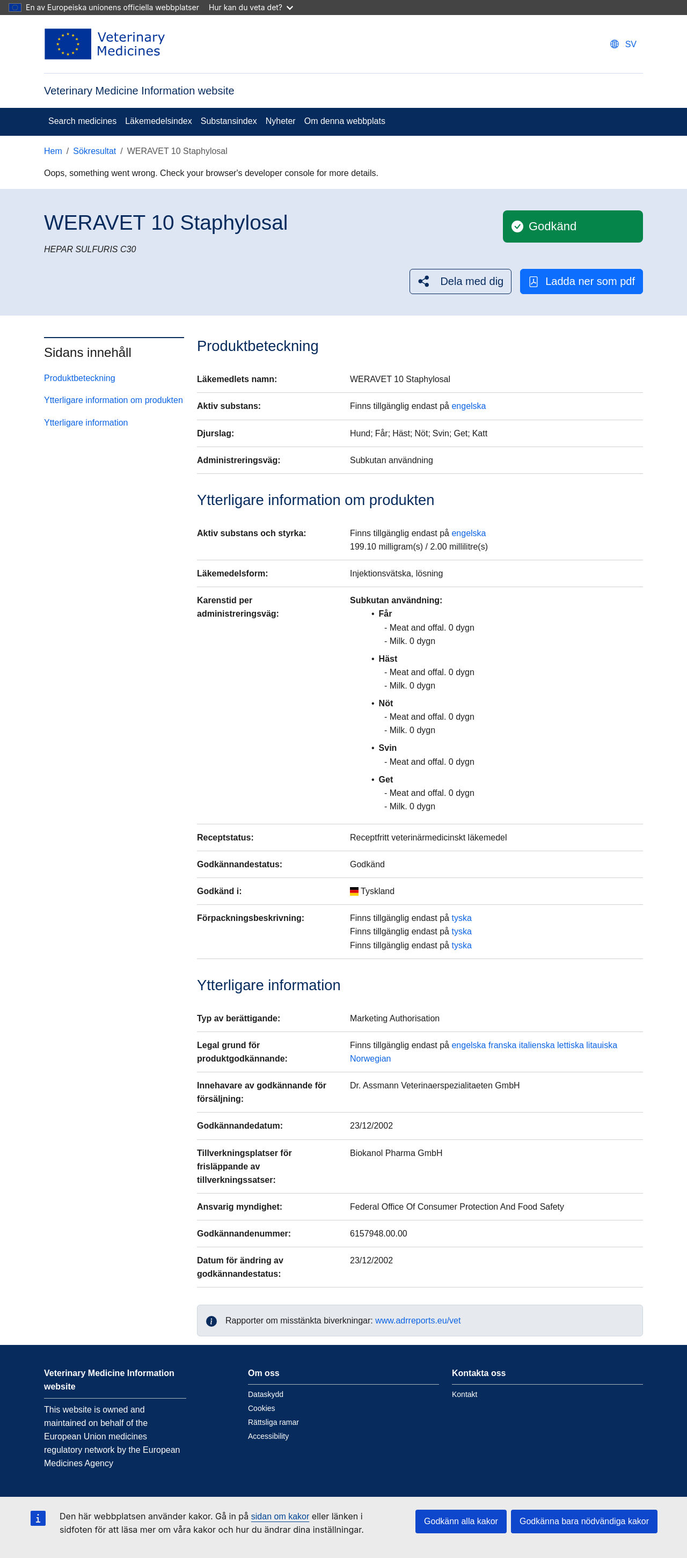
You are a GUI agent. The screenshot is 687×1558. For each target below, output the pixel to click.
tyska (461, 918)
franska (502, 1045)
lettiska (570, 1045)
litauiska (601, 1045)
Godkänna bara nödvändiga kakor (584, 1521)
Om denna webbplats (344, 121)
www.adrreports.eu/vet (418, 1320)
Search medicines (82, 121)
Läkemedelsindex (158, 121)
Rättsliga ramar (273, 1422)
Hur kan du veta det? (251, 7)
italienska (537, 1045)
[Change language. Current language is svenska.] (623, 44)
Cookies (261, 1408)
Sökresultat (94, 151)
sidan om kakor (280, 1516)
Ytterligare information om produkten (113, 400)
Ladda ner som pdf (581, 281)
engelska (468, 406)
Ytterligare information (86, 422)
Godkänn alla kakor (461, 1521)
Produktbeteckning (79, 378)
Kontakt (464, 1394)
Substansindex (229, 121)
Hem (53, 151)
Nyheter (281, 121)
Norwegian (370, 1058)
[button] (460, 281)
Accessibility (268, 1436)
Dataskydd (265, 1394)
